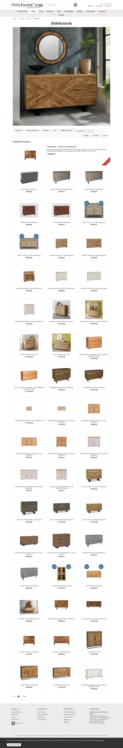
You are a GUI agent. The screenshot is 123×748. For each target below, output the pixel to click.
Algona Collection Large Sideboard (61, 185)
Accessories (86, 11)
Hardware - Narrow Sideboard (61, 143)
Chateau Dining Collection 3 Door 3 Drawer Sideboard (61, 417)
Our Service (99, 6)
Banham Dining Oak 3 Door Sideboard (94, 251)
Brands (107, 11)
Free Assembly (41, 716)
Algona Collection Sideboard (94, 185)
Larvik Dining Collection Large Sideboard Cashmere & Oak (94, 682)
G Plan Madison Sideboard (94, 582)
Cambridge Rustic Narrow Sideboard (61, 384)
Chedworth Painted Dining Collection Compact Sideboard (61, 483)
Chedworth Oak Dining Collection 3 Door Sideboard (29, 450)
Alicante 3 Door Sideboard (61, 218)
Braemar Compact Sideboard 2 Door (61, 318)
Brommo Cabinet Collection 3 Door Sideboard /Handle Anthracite (29, 384)
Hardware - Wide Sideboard (61, 648)
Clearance (97, 11)
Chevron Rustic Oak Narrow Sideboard (94, 483)
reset (88, 127)
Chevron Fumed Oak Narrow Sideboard (29, 516)
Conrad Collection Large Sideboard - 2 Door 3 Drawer (29, 549)
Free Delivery (41, 708)
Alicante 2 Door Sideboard (29, 218)
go (92, 127)
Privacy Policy (68, 713)
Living (37, 11)
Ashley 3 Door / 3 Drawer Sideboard (29, 251)
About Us (91, 6)
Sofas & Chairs (18, 11)
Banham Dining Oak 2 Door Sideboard (61, 251)
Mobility (75, 11)
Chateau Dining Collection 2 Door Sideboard (29, 417)
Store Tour (15, 711)
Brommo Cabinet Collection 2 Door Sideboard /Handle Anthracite (94, 351)
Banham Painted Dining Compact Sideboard (29, 318)
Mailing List (67, 716)
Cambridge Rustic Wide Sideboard (94, 384)
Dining (29, 11)
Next (24, 693)
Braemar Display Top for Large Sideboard (94, 318)
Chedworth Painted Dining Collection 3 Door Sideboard (29, 483)
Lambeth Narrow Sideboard (29, 681)
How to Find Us (16, 708)
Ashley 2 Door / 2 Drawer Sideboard (94, 218)
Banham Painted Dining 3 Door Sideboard (94, 285)
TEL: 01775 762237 (105, 4)
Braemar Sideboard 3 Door (61, 351)
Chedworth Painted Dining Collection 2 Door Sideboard (94, 450)
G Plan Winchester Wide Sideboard (29, 615)
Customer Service (42, 711)
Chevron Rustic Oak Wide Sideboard (94, 516)
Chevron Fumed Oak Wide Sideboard (61, 516)
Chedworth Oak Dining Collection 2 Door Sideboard (94, 417)
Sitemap (66, 718)
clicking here (100, 740)
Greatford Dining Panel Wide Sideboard (93, 615)
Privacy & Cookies (69, 711)
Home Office (64, 11)
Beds (54, 11)
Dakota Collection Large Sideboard (94, 549)
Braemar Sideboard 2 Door (29, 351)
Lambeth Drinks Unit (94, 648)
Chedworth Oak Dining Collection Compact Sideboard (61, 450)
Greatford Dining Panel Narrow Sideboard (61, 615)
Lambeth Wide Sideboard (61, 681)
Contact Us (108, 6)
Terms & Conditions (70, 708)
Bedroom (46, 11)
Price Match (40, 713)
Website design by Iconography (73, 734)
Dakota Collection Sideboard (29, 582)
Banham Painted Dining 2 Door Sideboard (61, 285)
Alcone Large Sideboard (29, 185)
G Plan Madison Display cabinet (61, 582)
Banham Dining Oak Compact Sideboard (29, 285)
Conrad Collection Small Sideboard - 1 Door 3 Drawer (61, 549)
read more (102, 719)
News (13, 713)
